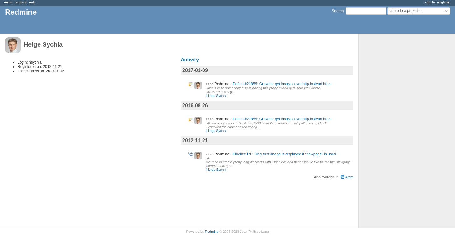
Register (443, 2)
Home (8, 2)
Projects (21, 2)
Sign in (430, 2)
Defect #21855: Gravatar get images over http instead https (282, 84)
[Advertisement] (390, 132)
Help (32, 2)
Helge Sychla (216, 95)
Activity (190, 59)
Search (338, 11)
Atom (349, 177)
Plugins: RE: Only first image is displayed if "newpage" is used (284, 154)
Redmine (211, 231)
